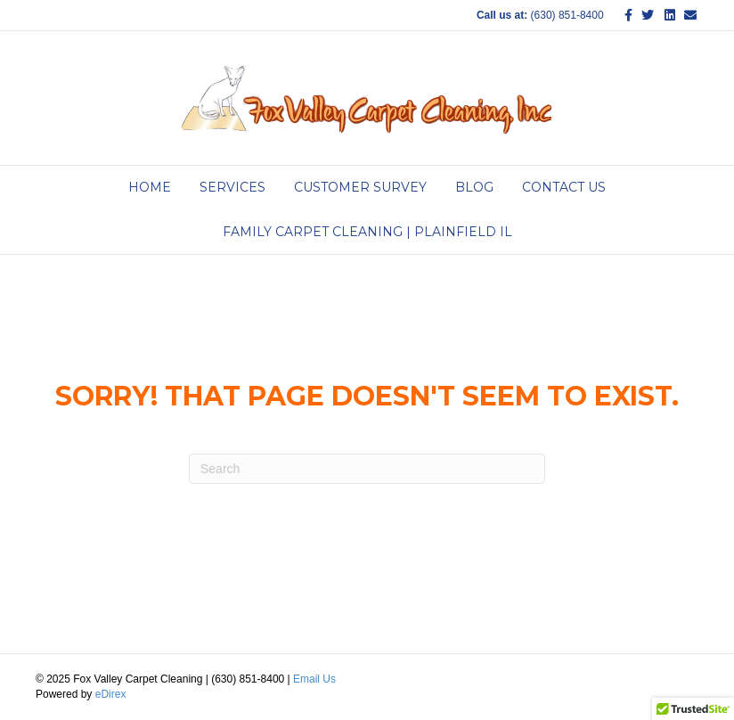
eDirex (110, 694)
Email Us (314, 679)
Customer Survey (360, 187)
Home (149, 187)
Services (232, 187)
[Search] (367, 469)
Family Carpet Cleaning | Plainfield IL (367, 232)
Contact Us (564, 187)
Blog (474, 187)
